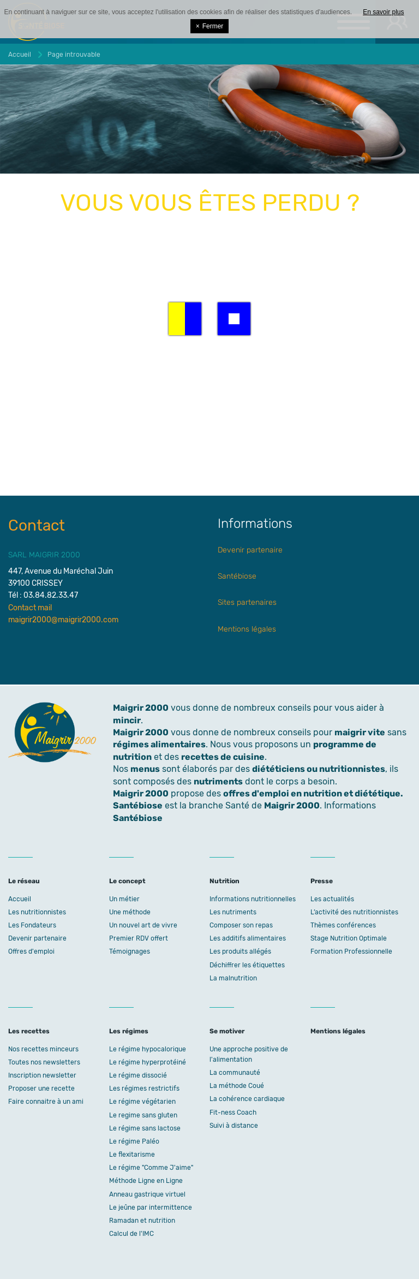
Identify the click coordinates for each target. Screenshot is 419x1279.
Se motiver (227, 1031)
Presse (321, 881)
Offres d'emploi (31, 951)
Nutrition (225, 881)
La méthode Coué (237, 1086)
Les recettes (29, 1031)
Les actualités (332, 899)
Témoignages (129, 951)
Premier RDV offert (138, 938)
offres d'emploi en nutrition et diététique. (313, 793)
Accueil (19, 899)
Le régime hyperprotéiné (147, 1062)
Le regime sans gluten (143, 1115)
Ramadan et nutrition (142, 1220)
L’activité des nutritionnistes (354, 912)
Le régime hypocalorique (147, 1049)
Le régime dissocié (138, 1075)
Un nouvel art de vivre (143, 925)
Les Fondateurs (32, 925)
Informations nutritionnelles (253, 899)
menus (145, 769)
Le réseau (24, 881)
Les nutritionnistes (37, 912)
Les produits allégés (240, 951)
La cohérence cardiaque (247, 1099)
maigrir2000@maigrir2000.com (63, 619)
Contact (36, 525)
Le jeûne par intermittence (150, 1207)
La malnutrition (233, 978)
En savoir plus (383, 12)
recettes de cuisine (223, 757)
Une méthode (130, 912)
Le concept (127, 881)
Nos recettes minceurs (43, 1049)
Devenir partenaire (250, 550)
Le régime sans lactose (145, 1128)
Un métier (124, 899)
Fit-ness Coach (233, 1112)
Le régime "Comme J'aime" (151, 1167)
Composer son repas (241, 925)
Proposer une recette (41, 1088)
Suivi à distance (234, 1125)
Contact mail (30, 607)
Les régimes (128, 1031)
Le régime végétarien (142, 1101)
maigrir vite (359, 732)
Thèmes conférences (343, 925)
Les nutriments (233, 912)
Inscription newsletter (42, 1075)
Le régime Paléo (134, 1141)
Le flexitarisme (132, 1154)
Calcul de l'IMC (131, 1234)
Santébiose (237, 576)
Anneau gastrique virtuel (147, 1194)
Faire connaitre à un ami (45, 1101)
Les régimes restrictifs (144, 1088)
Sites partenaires (247, 602)
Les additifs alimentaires (248, 938)
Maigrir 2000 (141, 732)
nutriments (218, 781)
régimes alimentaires (159, 744)
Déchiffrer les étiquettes (247, 965)
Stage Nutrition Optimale (348, 938)
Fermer (210, 26)
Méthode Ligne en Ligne (146, 1181)
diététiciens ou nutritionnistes (318, 769)
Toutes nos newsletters (44, 1062)
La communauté (235, 1072)
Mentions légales (247, 629)
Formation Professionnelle (351, 951)
